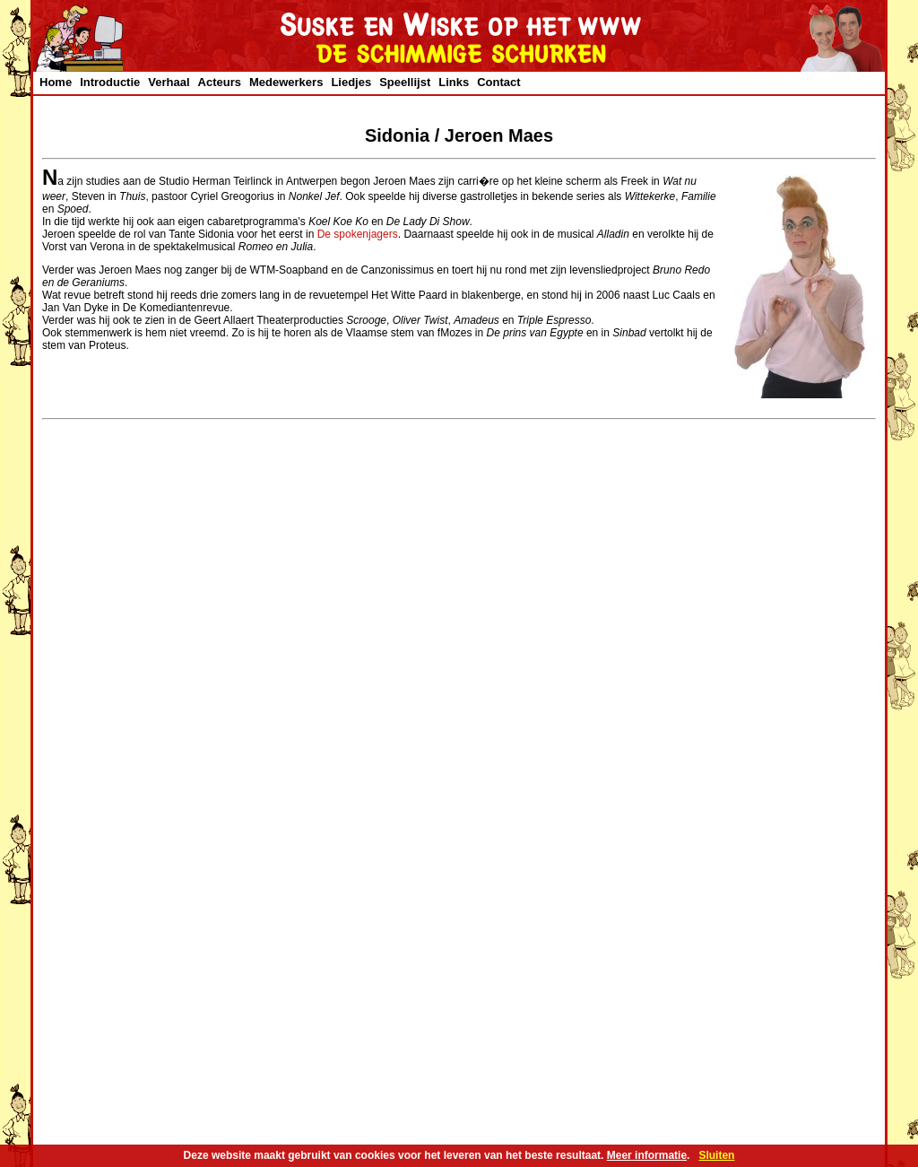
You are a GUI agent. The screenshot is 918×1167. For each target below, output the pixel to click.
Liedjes (351, 82)
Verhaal (168, 82)
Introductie (110, 82)
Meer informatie (647, 1155)
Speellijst (404, 82)
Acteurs (219, 82)
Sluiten (716, 1155)
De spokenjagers (357, 234)
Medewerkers (286, 82)
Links (453, 82)
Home (55, 82)
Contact (498, 82)
